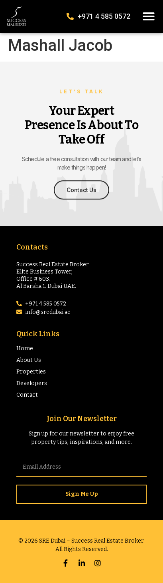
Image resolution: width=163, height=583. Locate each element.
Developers (31, 383)
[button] (148, 16)
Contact (27, 394)
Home (24, 348)
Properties (31, 371)
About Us (28, 360)
